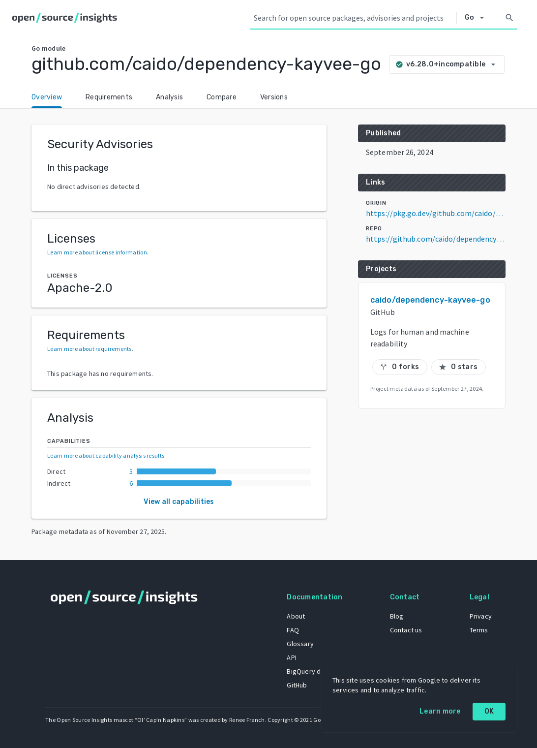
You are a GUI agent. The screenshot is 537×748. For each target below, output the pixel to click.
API (292, 657)
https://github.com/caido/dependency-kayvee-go (436, 239)
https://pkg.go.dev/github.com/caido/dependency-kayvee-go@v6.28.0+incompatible (436, 213)
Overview (46, 97)
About (296, 616)
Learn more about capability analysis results (105, 455)
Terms (479, 629)
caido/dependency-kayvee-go (430, 300)
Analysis (169, 97)
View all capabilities (179, 502)
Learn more (440, 711)
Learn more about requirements (89, 348)
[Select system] (477, 18)
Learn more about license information (97, 252)
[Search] (509, 18)
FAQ (293, 629)
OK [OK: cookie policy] (489, 711)
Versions (274, 97)
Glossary (300, 643)
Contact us (406, 629)
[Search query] (353, 18)
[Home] (66, 18)
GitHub (297, 685)
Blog (397, 616)
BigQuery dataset (313, 671)
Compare (222, 97)
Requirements (109, 97)
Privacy (481, 616)
